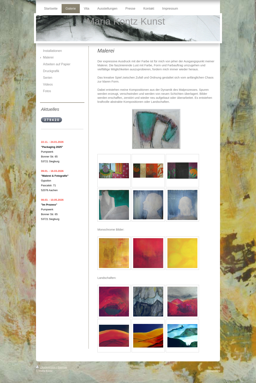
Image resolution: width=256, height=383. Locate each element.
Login (217, 367)
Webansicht (213, 370)
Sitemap (62, 367)
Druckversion (46, 367)
